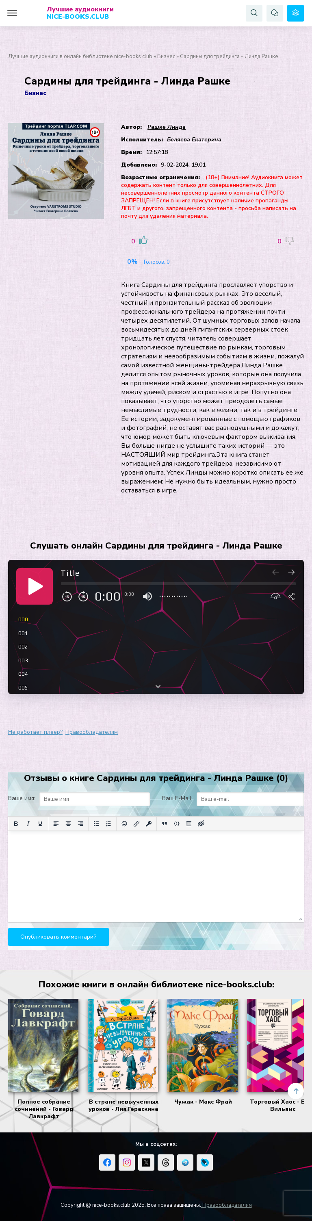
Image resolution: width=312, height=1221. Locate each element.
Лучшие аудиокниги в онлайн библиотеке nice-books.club (80, 56)
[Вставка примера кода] (177, 824)
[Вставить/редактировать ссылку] (136, 824)
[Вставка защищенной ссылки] (149, 824)
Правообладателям (91, 732)
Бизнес (166, 56)
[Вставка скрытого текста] (201, 824)
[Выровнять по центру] (68, 824)
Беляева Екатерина (194, 139)
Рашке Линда (166, 127)
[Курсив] (28, 824)
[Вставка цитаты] (164, 824)
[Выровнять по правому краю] (80, 824)
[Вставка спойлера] (189, 824)
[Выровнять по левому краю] (56, 824)
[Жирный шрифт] (16, 824)
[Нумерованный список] (108, 824)
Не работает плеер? (35, 732)
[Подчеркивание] (40, 824)
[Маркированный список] (96, 824)
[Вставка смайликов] (124, 824)
